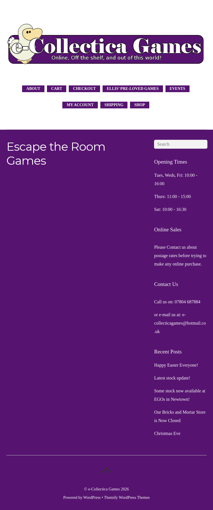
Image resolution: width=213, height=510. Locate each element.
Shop (139, 105)
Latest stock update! (172, 378)
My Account (80, 105)
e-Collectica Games (104, 489)
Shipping (114, 105)
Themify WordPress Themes (127, 497)
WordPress (92, 497)
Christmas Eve (167, 433)
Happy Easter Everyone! (176, 365)
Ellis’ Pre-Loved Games (133, 89)
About (33, 89)
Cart (56, 89)
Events (177, 89)
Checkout (84, 89)
